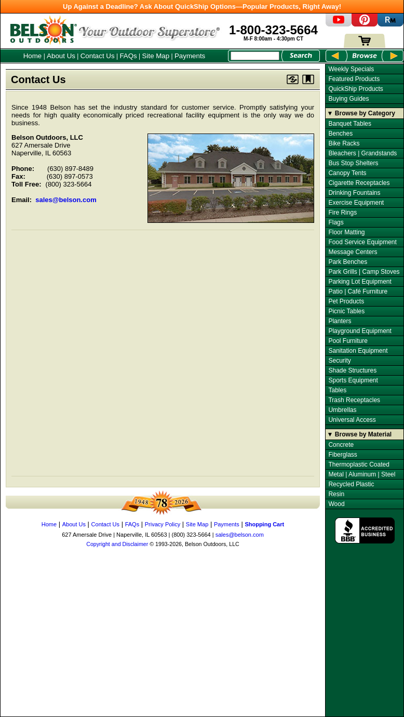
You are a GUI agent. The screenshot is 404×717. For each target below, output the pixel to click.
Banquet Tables (349, 123)
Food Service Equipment (362, 242)
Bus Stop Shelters (353, 163)
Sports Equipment (353, 380)
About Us (61, 56)
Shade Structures (352, 370)
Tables (337, 390)
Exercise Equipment (356, 202)
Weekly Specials (351, 69)
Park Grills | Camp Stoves (363, 271)
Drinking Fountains (354, 192)
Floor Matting (346, 232)
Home (32, 56)
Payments (189, 56)
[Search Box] (255, 55)
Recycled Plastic (351, 484)
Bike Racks (343, 143)
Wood (336, 504)
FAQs (128, 56)
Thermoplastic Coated (358, 464)
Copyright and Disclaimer (117, 544)
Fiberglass (342, 454)
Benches (340, 133)
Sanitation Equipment (357, 350)
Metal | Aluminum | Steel (361, 474)
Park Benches (347, 261)
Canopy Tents (347, 173)
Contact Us (97, 56)
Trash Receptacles (354, 400)
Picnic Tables (346, 311)
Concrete (341, 444)
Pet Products (346, 301)
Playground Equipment (359, 331)
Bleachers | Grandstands (362, 153)
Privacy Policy (162, 524)
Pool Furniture (347, 340)
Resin (336, 494)
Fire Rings (342, 212)
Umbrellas (342, 410)
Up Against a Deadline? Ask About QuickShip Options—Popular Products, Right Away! (202, 6)
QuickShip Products (355, 88)
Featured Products (354, 79)
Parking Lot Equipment (359, 281)
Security (339, 360)
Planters (339, 321)
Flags (335, 222)
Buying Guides (348, 98)
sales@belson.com (65, 200)
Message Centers (352, 252)
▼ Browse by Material (359, 434)
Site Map (156, 56)
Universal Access (351, 419)
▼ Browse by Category (361, 113)
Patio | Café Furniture (357, 291)
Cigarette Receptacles (358, 183)
